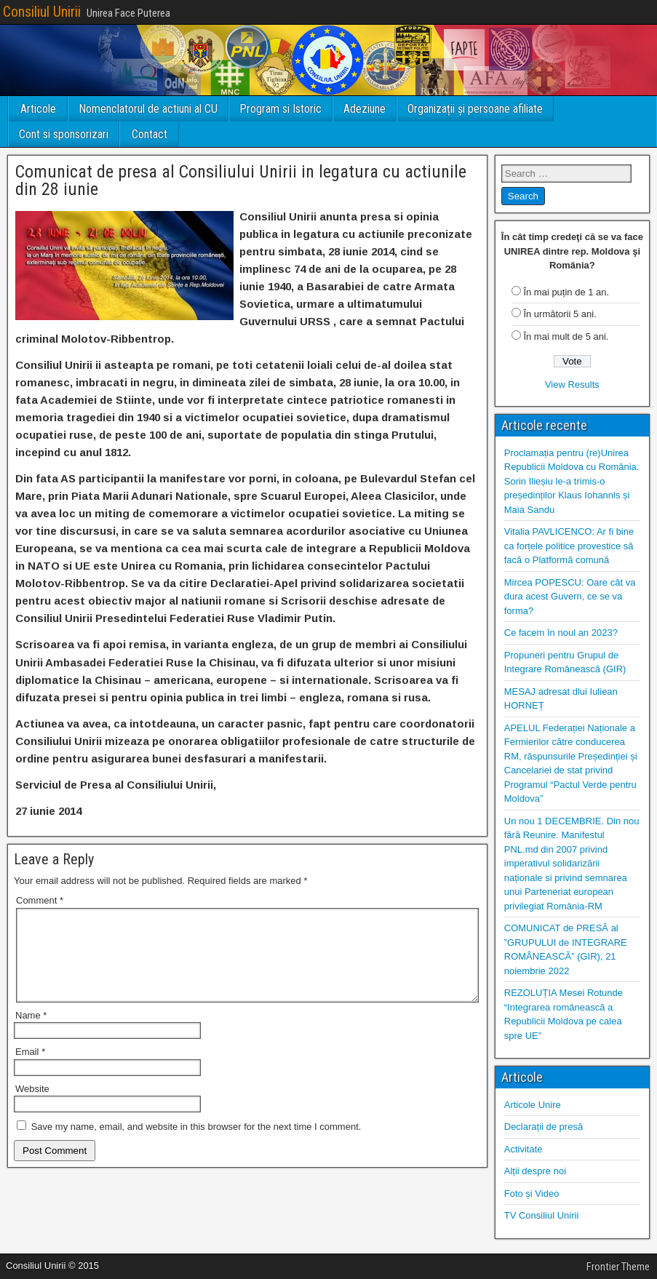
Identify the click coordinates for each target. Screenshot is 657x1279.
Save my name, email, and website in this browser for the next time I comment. (196, 1144)
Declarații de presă (543, 1126)
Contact (149, 134)
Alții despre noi (535, 1171)
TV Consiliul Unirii (541, 1215)
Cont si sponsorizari (63, 134)
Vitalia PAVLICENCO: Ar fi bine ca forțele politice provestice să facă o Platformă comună (569, 545)
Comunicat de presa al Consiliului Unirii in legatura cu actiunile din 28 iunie (240, 180)
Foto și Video (532, 1193)
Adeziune (364, 109)
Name (31, 1032)
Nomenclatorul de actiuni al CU (148, 109)
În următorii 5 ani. (559, 313)
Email (30, 1069)
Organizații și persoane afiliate (475, 109)
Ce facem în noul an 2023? (561, 632)
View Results (572, 384)
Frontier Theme (618, 1266)
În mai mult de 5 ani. (565, 336)
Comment (39, 900)
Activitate (523, 1149)
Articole (38, 109)
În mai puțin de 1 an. (566, 292)
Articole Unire (532, 1104)
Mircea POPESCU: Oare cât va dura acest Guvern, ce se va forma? (570, 596)
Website (32, 1106)
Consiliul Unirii (42, 11)
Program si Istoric (280, 109)
